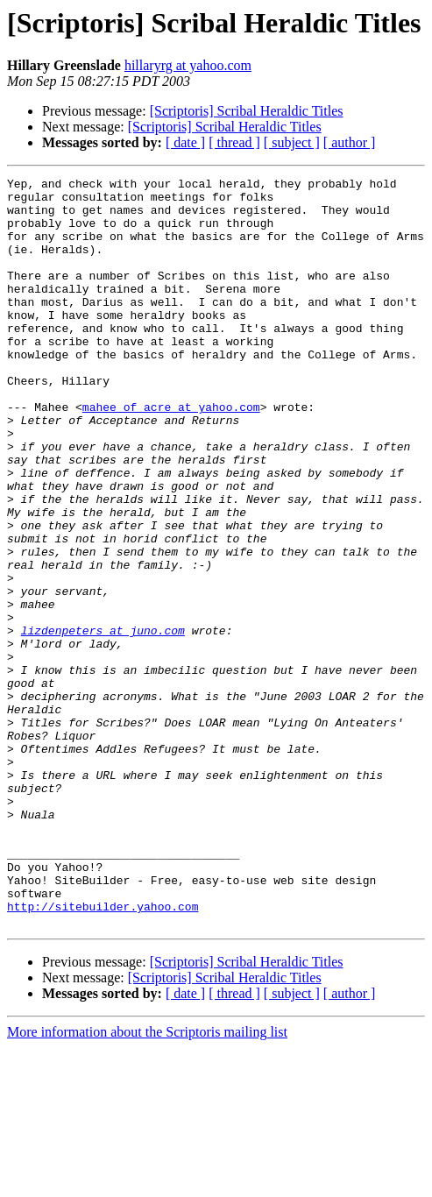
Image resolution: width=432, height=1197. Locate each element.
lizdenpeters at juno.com (103, 722)
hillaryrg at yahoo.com (187, 65)
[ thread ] (234, 142)
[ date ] (185, 142)
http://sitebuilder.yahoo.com (102, 1053)
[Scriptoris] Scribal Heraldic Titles (246, 110)
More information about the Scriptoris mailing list (147, 1181)
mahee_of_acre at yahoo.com (171, 454)
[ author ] (349, 142)
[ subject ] (292, 142)
